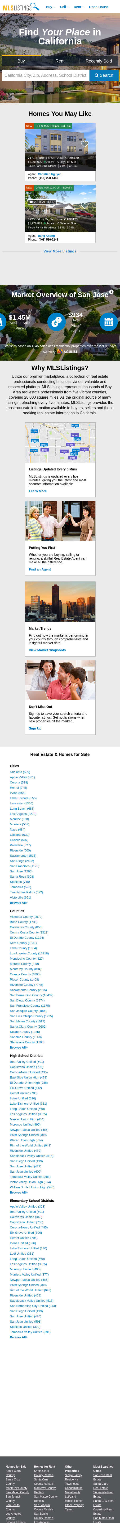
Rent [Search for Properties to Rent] (60, 61)
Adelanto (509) (20, 772)
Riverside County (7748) (26, 984)
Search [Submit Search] (104, 75)
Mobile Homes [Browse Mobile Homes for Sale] (74, 1501)
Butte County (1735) (23, 922)
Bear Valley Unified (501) (27, 1062)
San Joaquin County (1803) (28, 1011)
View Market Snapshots (47, 650)
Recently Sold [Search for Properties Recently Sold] (99, 61)
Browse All (19, 902)
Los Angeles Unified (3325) (28, 1114)
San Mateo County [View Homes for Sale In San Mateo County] (17, 1492)
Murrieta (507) (19, 824)
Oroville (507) (19, 840)
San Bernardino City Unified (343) (33, 1306)
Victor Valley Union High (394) (30, 1182)
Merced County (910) (24, 964)
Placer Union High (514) (26, 1140)
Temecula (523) (20, 887)
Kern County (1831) (23, 943)
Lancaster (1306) (21, 803)
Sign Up (35, 728)
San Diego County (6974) (27, 1000)
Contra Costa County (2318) (29, 932)
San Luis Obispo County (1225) (31, 1016)
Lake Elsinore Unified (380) (28, 1248)
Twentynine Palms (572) (26, 892)
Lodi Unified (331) (22, 1253)
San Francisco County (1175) (30, 1005)
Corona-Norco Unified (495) (29, 1072)
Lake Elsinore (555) (23, 798)
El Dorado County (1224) (27, 937)
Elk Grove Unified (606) (26, 1232)
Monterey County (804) (25, 969)
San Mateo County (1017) (27, 1021)
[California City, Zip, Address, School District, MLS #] (46, 75)
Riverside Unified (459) (25, 1150)
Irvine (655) (18, 793)
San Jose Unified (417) (25, 1166)
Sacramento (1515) (23, 855)
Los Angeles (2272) (23, 814)
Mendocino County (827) (27, 958)
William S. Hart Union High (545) (32, 1187)
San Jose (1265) (21, 871)
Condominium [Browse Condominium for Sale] (74, 1488)
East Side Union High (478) (28, 1077)
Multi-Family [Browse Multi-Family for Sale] (72, 1492)
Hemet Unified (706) (23, 1093)
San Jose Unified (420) (25, 1316)
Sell (63, 7)
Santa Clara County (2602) (28, 1026)
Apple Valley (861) (22, 777)
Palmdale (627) (20, 845)
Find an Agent (40, 569)
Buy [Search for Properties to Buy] (21, 61)
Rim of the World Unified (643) (30, 1145)
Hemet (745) (18, 787)
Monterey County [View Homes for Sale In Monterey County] (16, 1488)
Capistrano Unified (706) (26, 1067)
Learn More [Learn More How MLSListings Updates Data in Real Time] (38, 491)
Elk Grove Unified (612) (26, 1088)
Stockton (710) (20, 882)
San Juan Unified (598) (25, 1321)
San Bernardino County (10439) (31, 995)
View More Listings (60, 251)
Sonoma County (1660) (26, 1037)
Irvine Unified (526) (23, 1098)
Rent (77, 7)
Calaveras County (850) (26, 927)
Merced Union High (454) (27, 1119)
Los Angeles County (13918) (29, 953)
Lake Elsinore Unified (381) (28, 1103)
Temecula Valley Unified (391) (30, 1177)
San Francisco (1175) (24, 866)
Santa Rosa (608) (22, 876)
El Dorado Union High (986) (29, 1082)
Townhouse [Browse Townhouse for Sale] (72, 1483)
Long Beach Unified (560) (27, 1109)
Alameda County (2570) (26, 917)
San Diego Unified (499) (26, 1161)
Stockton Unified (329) (25, 1327)
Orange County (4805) (25, 974)
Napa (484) (17, 829)
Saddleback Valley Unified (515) (31, 1156)
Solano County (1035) (25, 1032)
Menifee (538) (19, 819)
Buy (49, 7)
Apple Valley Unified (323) (27, 1206)
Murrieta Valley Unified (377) (29, 1274)
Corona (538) (19, 782)
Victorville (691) (20, 897)
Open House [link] (98, 7)
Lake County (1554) (23, 948)
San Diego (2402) (22, 861)
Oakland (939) (19, 834)
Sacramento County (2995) (28, 990)
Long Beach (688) (22, 808)
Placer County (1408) (24, 979)
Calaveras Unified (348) (26, 1217)
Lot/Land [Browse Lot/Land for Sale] (70, 1496)
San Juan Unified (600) (25, 1171)
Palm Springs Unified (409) (28, 1135)
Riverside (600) (20, 850)
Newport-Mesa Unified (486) (29, 1129)
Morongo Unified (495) (25, 1124)
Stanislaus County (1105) (27, 1042)
